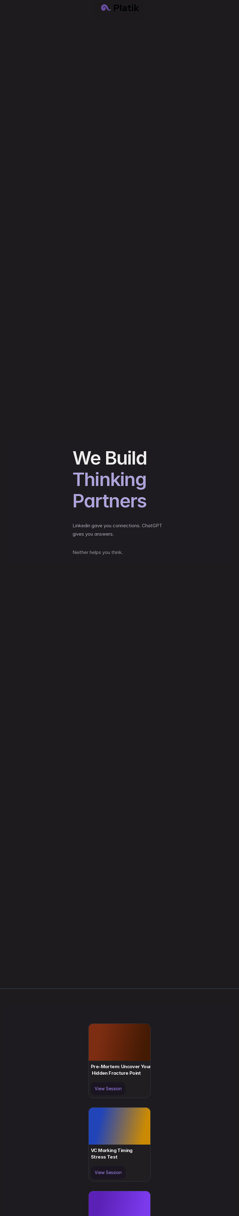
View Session (108, 1088)
